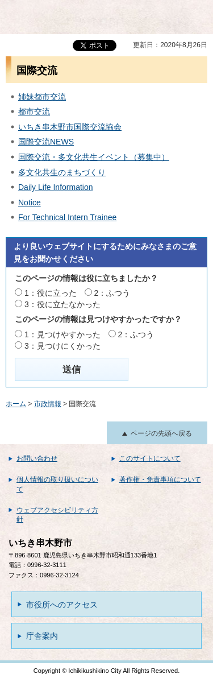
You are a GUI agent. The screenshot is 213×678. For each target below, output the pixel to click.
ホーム (16, 404)
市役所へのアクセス (62, 604)
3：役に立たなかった (62, 304)
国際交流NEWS (46, 141)
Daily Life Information (55, 187)
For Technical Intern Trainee (67, 217)
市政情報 (47, 404)
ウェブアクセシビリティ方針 (57, 515)
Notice (29, 202)
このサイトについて (150, 458)
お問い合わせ (36, 458)
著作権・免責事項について (160, 479)
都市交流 (34, 111)
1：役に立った (50, 292)
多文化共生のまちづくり (62, 172)
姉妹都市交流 (42, 96)
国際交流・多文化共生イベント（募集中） (93, 157)
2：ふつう (112, 292)
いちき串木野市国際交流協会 (70, 126)
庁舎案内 (42, 635)
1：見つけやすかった (62, 334)
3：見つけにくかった (62, 345)
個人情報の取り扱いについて (57, 484)
